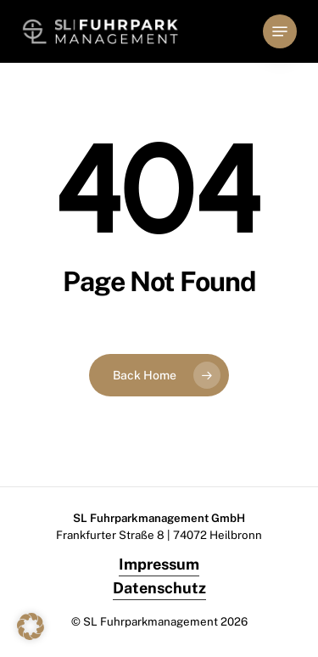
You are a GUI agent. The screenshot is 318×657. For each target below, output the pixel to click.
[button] (280, 31)
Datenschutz (159, 588)
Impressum (159, 564)
